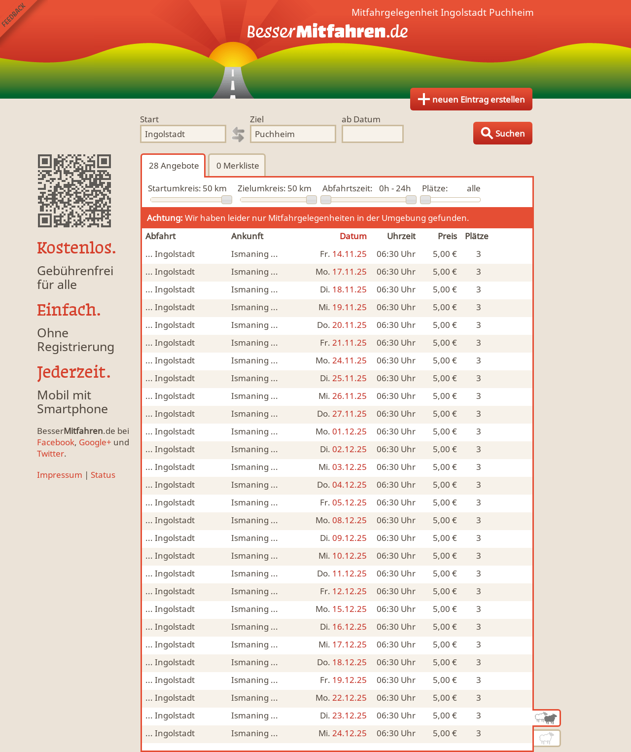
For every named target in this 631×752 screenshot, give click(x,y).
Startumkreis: (174, 188)
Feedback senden (24, 24)
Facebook (55, 442)
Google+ (95, 442)
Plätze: (435, 188)
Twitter (50, 453)
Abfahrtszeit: (347, 188)
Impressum (59, 474)
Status (103, 474)
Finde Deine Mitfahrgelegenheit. (315, 49)
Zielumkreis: (262, 188)
